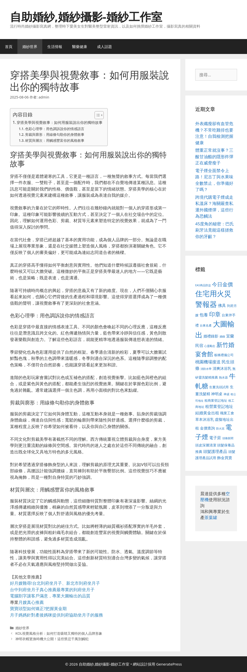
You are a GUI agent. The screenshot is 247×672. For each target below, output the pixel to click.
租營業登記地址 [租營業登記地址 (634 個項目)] (219, 406)
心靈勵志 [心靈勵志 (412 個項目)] (209, 346)
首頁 (8, 46)
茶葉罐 (210, 517)
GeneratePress (169, 664)
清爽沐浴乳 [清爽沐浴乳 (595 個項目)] (222, 368)
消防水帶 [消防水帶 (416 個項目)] (205, 369)
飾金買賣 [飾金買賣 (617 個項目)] (224, 457)
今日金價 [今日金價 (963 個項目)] (222, 284)
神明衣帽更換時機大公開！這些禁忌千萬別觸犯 (52, 638)
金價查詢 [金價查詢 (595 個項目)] (207, 428)
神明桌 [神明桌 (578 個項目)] (216, 393)
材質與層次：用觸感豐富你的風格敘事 (54, 140)
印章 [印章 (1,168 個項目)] (215, 314)
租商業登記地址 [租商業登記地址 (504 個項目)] (215, 400)
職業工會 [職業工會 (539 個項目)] (227, 413)
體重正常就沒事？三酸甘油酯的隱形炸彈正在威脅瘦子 (214, 156)
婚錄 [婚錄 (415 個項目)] (222, 336)
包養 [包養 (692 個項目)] (203, 315)
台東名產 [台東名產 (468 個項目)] (206, 325)
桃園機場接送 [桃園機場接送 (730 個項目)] (208, 362)
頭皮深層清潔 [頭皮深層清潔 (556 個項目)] (205, 445)
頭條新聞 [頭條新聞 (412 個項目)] (227, 438)
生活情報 (54, 46)
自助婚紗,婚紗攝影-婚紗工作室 (86, 16)
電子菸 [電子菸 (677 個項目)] (215, 437)
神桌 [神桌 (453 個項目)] (227, 394)
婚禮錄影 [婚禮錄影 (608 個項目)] (210, 336)
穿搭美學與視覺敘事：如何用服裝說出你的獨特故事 (59, 122)
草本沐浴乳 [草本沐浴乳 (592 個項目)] (204, 419)
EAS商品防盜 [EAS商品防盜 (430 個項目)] (203, 285)
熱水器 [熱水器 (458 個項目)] (223, 377)
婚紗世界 (29, 46)
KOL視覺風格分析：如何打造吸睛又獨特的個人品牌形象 (58, 633)
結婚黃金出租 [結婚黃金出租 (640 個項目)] (207, 413)
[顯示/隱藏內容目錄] (96, 115)
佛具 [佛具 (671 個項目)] (222, 305)
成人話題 (104, 46)
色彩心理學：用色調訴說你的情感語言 (54, 128)
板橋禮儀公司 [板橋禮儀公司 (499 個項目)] (224, 355)
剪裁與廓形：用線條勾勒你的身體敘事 (54, 134)
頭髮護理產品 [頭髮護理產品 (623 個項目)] (215, 451)
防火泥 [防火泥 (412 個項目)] (220, 428)
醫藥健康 (79, 46)
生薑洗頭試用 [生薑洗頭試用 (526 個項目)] (219, 387)
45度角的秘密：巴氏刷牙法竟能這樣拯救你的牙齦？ (214, 230)
